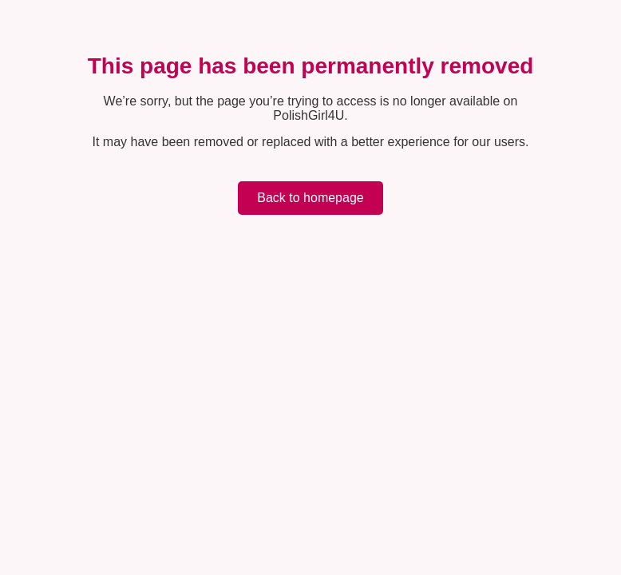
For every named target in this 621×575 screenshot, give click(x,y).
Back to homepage (310, 197)
